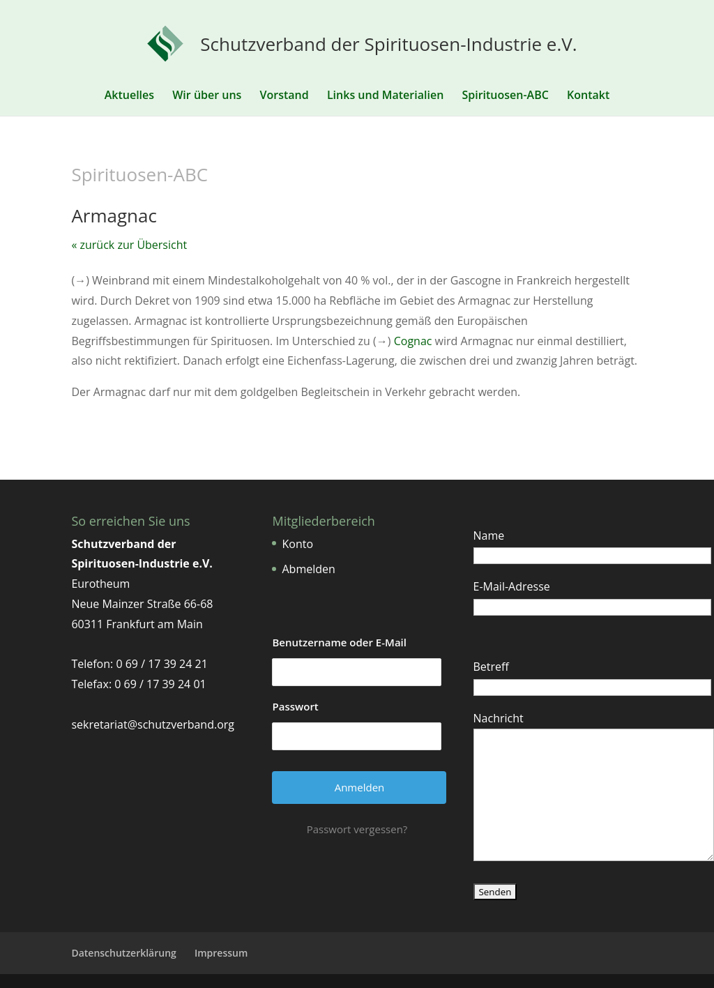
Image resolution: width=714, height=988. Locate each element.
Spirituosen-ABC (505, 96)
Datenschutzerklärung (123, 952)
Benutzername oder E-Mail (339, 642)
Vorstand (284, 96)
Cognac (413, 341)
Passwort (295, 706)
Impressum (221, 952)
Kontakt (588, 96)
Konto (297, 544)
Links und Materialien (385, 96)
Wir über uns (206, 96)
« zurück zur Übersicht (129, 244)
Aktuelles (129, 96)
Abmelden (308, 569)
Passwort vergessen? (357, 829)
